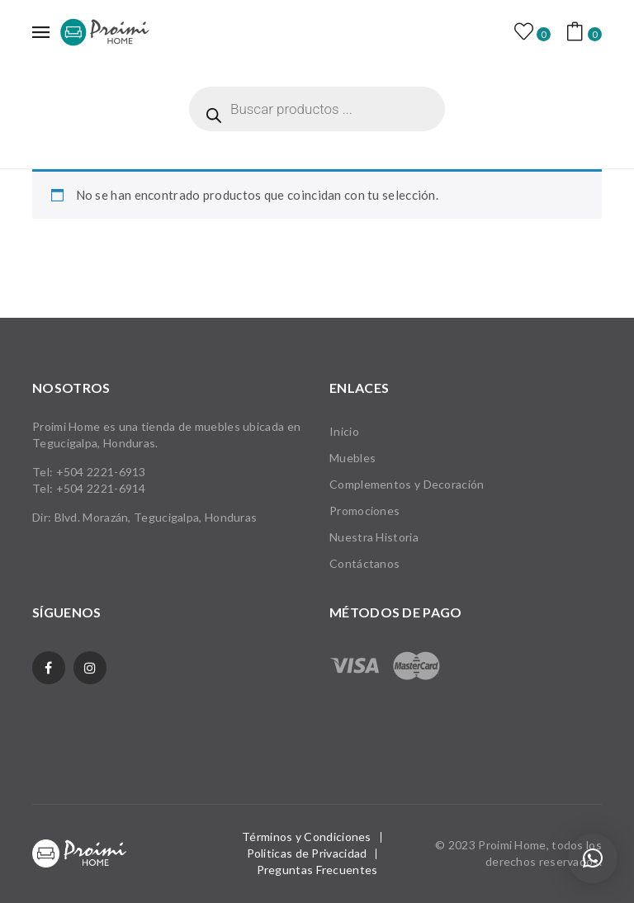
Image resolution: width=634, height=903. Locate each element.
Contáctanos (364, 563)
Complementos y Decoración (407, 484)
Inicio (344, 431)
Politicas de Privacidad (307, 853)
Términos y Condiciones (306, 837)
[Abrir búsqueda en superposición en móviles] (317, 108)
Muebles (352, 458)
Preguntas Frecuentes (317, 870)
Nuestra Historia (374, 537)
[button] (592, 858)
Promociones (364, 511)
